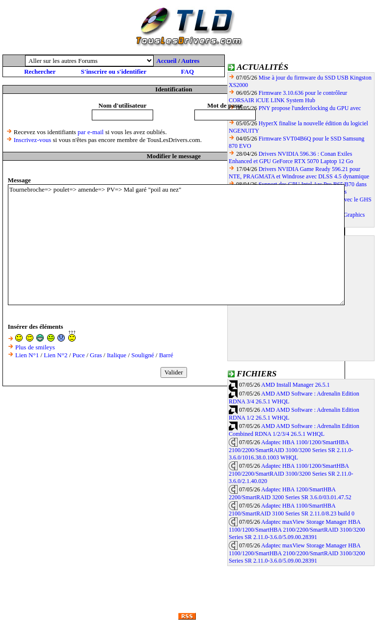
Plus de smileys (35, 347)
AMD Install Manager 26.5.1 (295, 384)
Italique (117, 355)
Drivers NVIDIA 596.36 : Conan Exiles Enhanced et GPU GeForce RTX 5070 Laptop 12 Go (291, 157)
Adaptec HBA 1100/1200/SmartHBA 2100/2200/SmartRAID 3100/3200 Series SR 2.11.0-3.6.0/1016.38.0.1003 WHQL (291, 450)
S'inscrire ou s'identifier (113, 71)
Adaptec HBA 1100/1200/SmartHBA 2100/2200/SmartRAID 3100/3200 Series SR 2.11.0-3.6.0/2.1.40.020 (291, 473)
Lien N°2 (55, 355)
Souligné (143, 355)
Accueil (167, 60)
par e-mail (91, 132)
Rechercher (39, 71)
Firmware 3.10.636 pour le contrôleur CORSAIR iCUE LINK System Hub (288, 96)
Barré (166, 355)
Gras (96, 355)
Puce (79, 355)
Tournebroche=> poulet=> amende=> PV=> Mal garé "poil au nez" (176, 244)
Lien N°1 (27, 355)
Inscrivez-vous (33, 139)
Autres (190, 60)
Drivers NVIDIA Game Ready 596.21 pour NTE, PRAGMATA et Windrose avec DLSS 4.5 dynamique (299, 173)
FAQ (187, 71)
